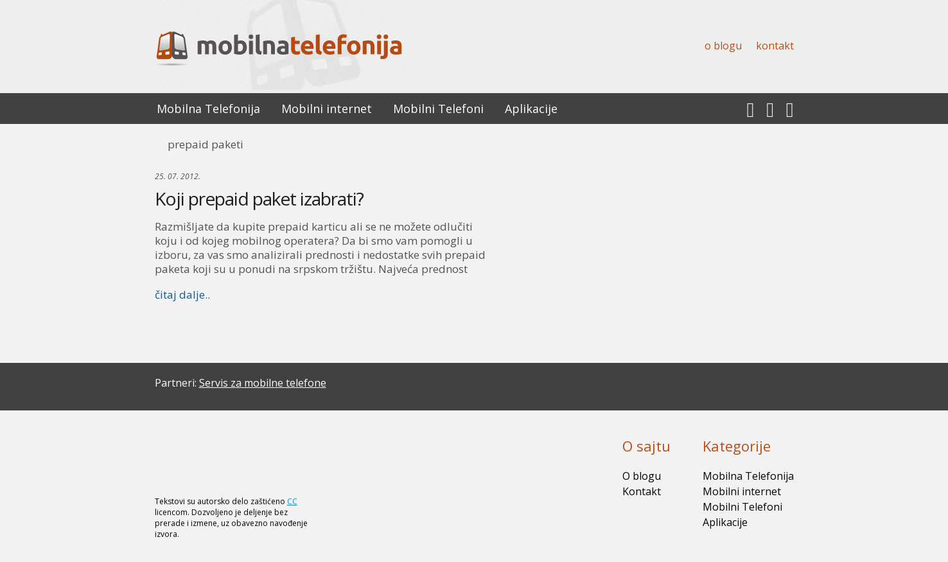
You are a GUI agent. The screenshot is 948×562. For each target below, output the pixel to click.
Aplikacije (531, 108)
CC (292, 501)
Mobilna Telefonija (208, 108)
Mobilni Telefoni (438, 108)
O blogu (723, 46)
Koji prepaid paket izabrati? (259, 198)
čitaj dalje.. (182, 294)
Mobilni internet (326, 108)
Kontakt (775, 46)
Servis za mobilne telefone (262, 383)
